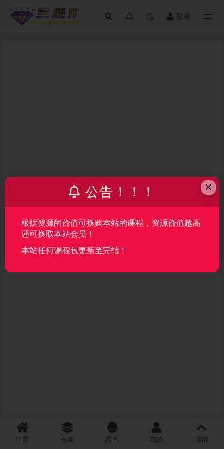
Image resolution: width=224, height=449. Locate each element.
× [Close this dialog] (208, 187)
